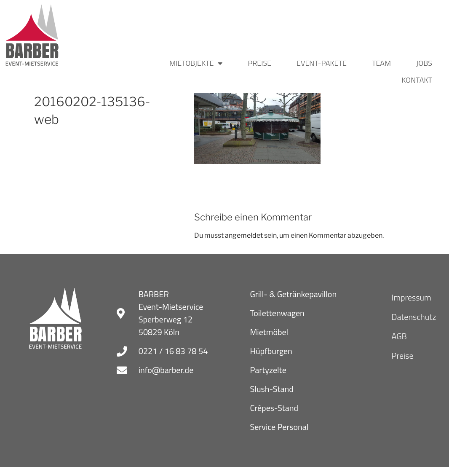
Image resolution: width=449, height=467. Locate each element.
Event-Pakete (322, 63)
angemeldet (244, 235)
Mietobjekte (196, 63)
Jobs (424, 63)
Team (381, 63)
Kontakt (416, 80)
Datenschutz (414, 316)
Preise (259, 63)
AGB (399, 336)
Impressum (411, 297)
